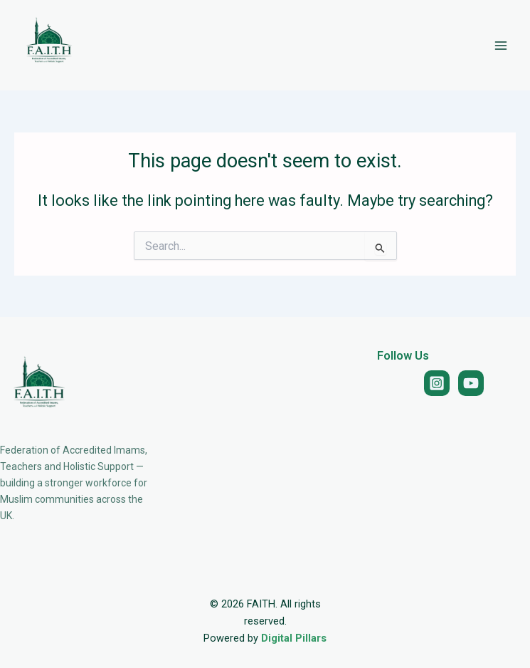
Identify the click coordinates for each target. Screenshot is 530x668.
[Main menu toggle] (501, 46)
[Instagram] (437, 383)
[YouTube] (471, 383)
